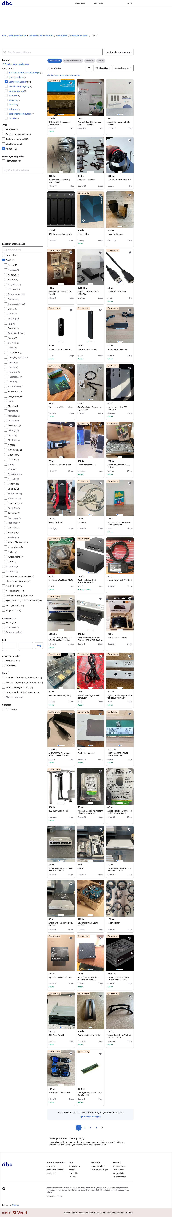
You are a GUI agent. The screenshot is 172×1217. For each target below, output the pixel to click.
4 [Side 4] (96, 1127)
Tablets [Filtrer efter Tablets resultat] (14, 118)
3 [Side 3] (90, 1127)
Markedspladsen (17, 35)
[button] (119, 52)
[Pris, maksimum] (26, 645)
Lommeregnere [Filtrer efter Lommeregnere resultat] (17, 91)
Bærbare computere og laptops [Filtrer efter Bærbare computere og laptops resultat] (25, 72)
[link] (15, 64)
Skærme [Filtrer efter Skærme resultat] (14, 104)
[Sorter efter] (123, 68)
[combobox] (52, 52)
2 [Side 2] (84, 1127)
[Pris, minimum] (9, 645)
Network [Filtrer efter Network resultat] (14, 100)
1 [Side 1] (78, 1127)
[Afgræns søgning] (22, 249)
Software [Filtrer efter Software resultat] (14, 109)
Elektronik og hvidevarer (41, 35)
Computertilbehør (79, 35)
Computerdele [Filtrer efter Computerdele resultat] (17, 77)
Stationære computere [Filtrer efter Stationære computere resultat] (21, 113)
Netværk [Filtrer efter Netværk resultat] (14, 95)
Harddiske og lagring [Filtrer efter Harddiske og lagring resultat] (20, 86)
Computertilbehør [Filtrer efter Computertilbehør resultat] (20, 81)
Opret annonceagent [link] (90, 1116)
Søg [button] (39, 645)
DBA (4, 35)
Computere (61, 35)
